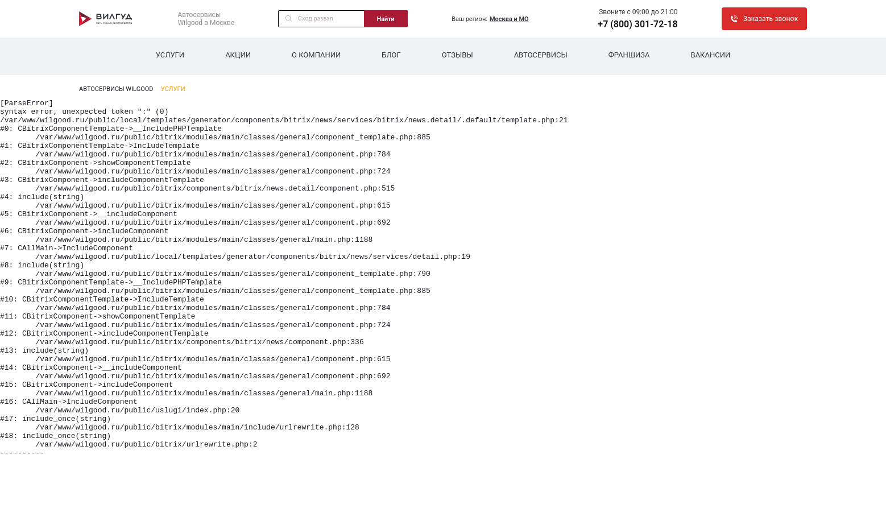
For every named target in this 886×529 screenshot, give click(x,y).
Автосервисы (541, 55)
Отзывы (457, 55)
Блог (391, 55)
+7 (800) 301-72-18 (637, 24)
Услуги (170, 55)
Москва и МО (509, 19)
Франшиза (629, 55)
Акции (238, 55)
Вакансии (711, 55)
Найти (386, 18)
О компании (316, 55)
